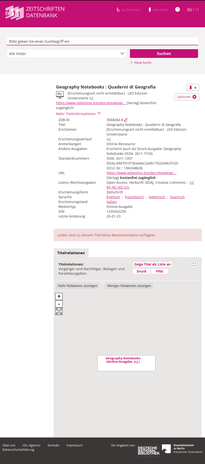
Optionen (187, 97)
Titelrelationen (71, 252)
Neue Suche (140, 62)
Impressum (74, 445)
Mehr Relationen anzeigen (77, 286)
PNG (159, 271)
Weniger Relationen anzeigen (129, 286)
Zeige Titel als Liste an (152, 264)
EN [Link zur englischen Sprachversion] (189, 9)
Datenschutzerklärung (18, 449)
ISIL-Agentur (31, 445)
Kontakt (53, 445)
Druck (142, 271)
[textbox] (102, 41)
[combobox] (66, 53)
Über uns (8, 445)
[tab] (71, 253)
